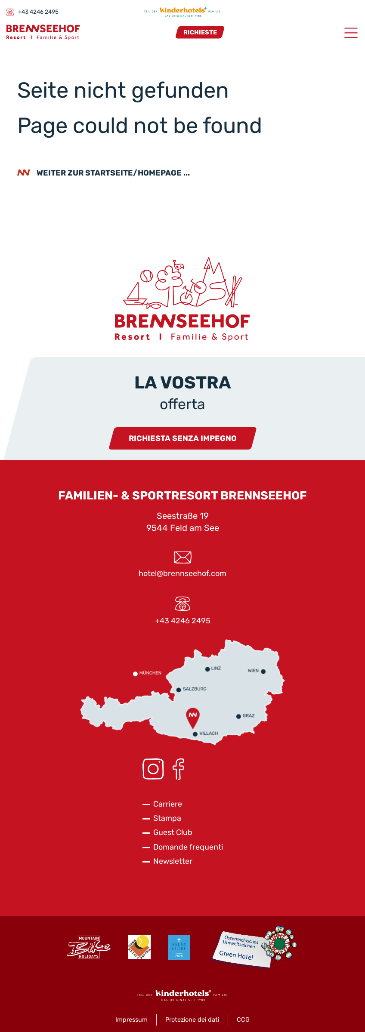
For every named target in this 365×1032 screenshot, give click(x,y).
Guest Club (172, 832)
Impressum (131, 1019)
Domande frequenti (188, 847)
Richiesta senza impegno (183, 438)
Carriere (167, 804)
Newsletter (172, 861)
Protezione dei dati (192, 1019)
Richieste (200, 32)
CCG (243, 1019)
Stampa (167, 818)
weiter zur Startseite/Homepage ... (113, 173)
